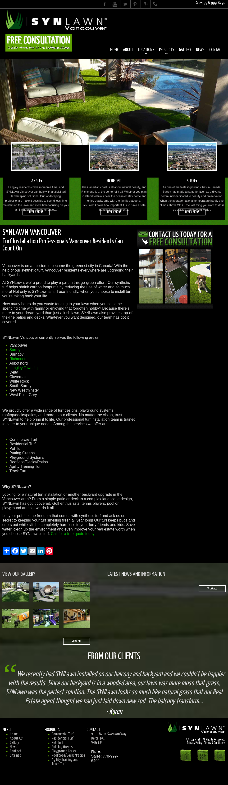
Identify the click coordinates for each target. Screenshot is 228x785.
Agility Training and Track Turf (65, 762)
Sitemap (15, 756)
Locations (146, 50)
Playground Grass (64, 751)
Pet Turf (57, 743)
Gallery (185, 50)
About (128, 50)
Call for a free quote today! (73, 534)
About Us (16, 738)
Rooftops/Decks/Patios (68, 756)
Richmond (18, 359)
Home (114, 50)
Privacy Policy (194, 743)
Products (166, 50)
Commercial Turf (63, 734)
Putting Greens (62, 747)
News (200, 50)
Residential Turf (62, 738)
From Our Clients (114, 656)
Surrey (15, 350)
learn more (36, 212)
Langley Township (24, 368)
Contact (216, 50)
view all (77, 641)
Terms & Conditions (214, 743)
